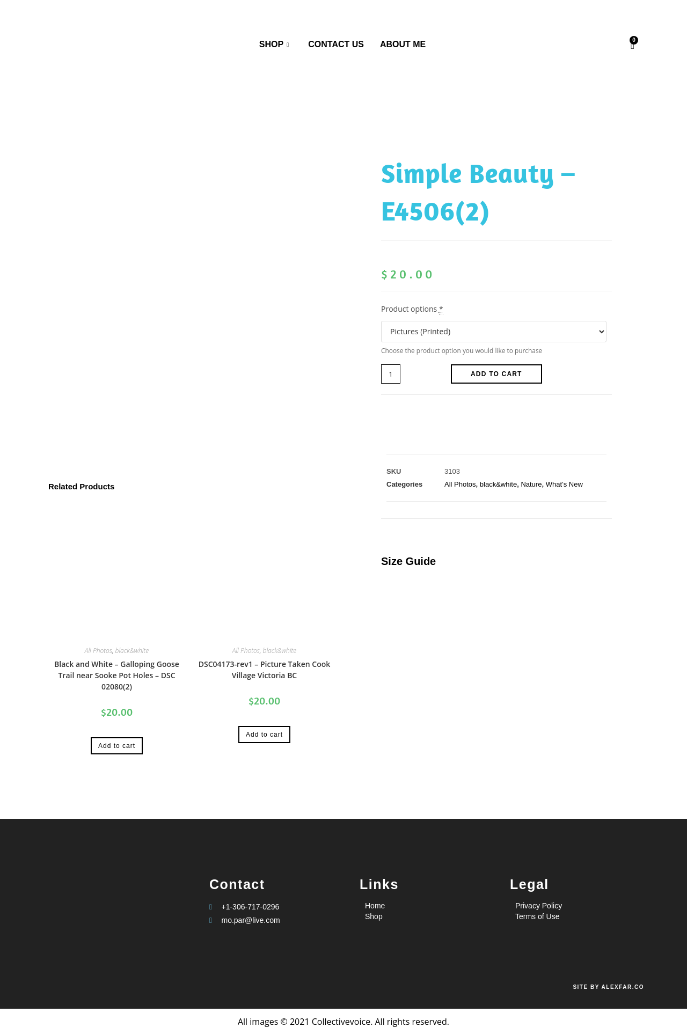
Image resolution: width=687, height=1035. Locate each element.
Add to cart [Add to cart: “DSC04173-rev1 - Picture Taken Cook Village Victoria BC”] (264, 734)
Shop (274, 45)
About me (403, 44)
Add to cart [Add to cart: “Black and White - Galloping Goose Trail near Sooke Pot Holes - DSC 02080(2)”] (116, 746)
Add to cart (496, 374)
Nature (531, 484)
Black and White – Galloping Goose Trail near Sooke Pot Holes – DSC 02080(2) (116, 675)
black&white (132, 650)
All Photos (98, 650)
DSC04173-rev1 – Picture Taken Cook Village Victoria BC (265, 669)
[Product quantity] (390, 374)
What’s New (564, 484)
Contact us (336, 44)
